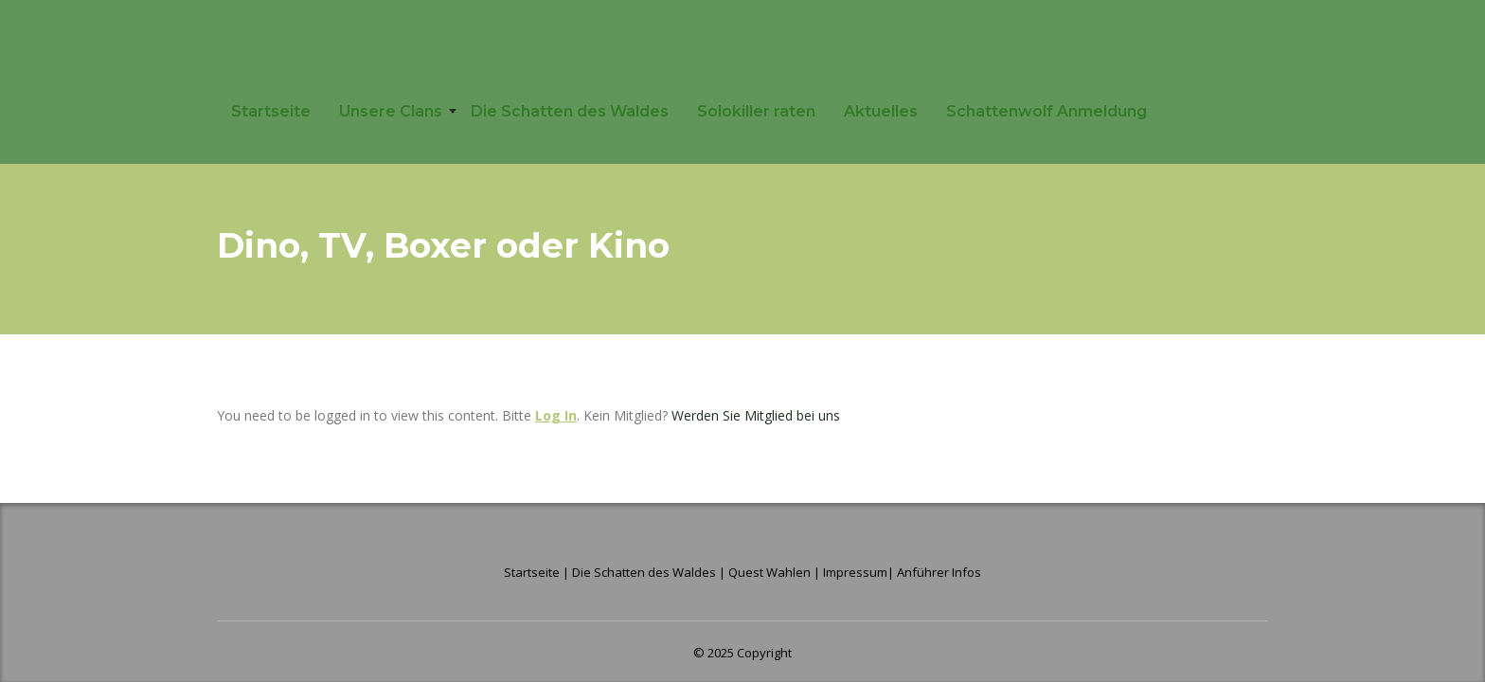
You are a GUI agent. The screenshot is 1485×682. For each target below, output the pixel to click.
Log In (556, 415)
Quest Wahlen (769, 572)
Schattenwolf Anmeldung (1046, 111)
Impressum (855, 572)
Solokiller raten (756, 111)
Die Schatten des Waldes (570, 111)
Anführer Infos (939, 572)
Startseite (271, 111)
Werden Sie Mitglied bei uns (755, 415)
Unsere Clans (390, 111)
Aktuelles (881, 111)
